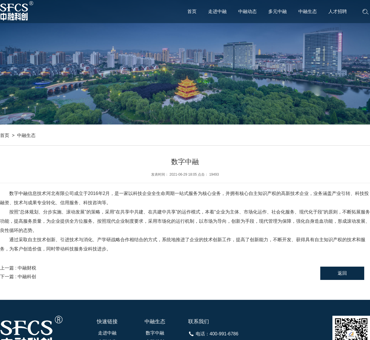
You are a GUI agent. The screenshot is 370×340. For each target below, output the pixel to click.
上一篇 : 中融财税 (18, 267)
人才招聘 (337, 11)
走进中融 (217, 11)
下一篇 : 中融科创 (18, 276)
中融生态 (307, 11)
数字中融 (155, 332)
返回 (342, 273)
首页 (192, 11)
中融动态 (247, 11)
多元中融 (277, 11)
